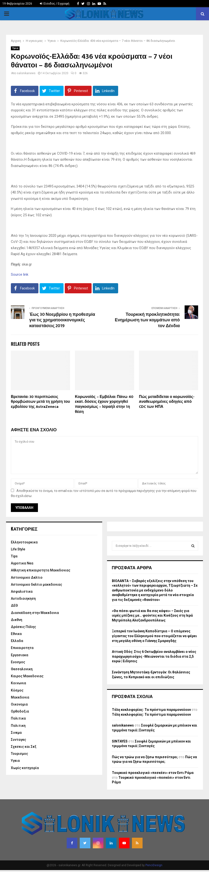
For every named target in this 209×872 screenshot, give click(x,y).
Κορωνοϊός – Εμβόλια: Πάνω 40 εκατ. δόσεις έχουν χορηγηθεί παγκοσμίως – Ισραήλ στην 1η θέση (104, 404)
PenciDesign (153, 865)
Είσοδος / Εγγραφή (54, 3)
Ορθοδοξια (20, 711)
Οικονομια (19, 704)
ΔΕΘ (14, 605)
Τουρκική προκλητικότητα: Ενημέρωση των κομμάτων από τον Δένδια (147, 320)
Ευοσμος (18, 662)
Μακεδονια (20, 697)
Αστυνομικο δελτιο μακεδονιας (36, 584)
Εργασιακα (19, 655)
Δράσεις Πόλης (23, 627)
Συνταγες (18, 740)
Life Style (18, 549)
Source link (19, 274)
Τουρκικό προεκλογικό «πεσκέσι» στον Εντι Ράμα (153, 773)
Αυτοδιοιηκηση (23, 598)
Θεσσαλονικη (22, 669)
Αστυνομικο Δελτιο (27, 577)
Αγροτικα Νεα (22, 563)
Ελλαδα (17, 641)
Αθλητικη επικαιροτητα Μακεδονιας (40, 570)
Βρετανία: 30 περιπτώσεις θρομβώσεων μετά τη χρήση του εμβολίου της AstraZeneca (40, 402)
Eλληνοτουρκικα (24, 542)
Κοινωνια (18, 683)
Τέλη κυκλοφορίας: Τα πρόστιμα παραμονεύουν (151, 710)
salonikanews (26, 73)
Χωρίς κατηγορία (25, 768)
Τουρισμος (19, 754)
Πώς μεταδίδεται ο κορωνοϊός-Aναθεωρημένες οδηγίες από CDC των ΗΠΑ (167, 402)
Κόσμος (17, 690)
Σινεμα (16, 733)
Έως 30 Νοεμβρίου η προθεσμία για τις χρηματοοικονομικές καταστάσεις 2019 (62, 320)
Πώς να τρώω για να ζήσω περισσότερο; (145, 757)
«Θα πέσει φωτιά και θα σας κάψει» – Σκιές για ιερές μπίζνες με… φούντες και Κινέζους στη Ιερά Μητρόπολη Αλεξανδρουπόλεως (152, 615)
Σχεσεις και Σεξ (23, 747)
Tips (14, 556)
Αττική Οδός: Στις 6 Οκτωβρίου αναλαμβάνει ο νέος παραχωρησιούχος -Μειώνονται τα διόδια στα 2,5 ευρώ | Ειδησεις (154, 656)
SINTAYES (120, 741)
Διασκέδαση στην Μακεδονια (35, 613)
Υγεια (15, 48)
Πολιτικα (18, 718)
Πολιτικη (18, 726)
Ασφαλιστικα (22, 591)
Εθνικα (16, 634)
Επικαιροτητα (22, 648)
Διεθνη (16, 620)
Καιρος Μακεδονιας (27, 676)
